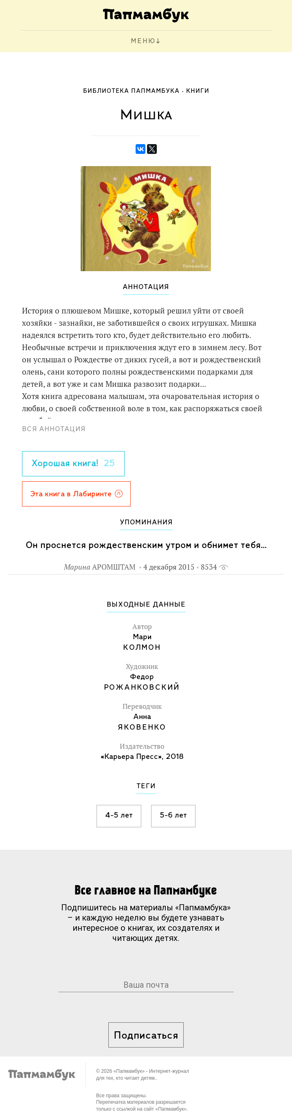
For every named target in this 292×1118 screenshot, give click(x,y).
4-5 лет (119, 815)
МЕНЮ (143, 41)
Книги (197, 91)
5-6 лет (173, 815)
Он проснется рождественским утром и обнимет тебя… (146, 545)
